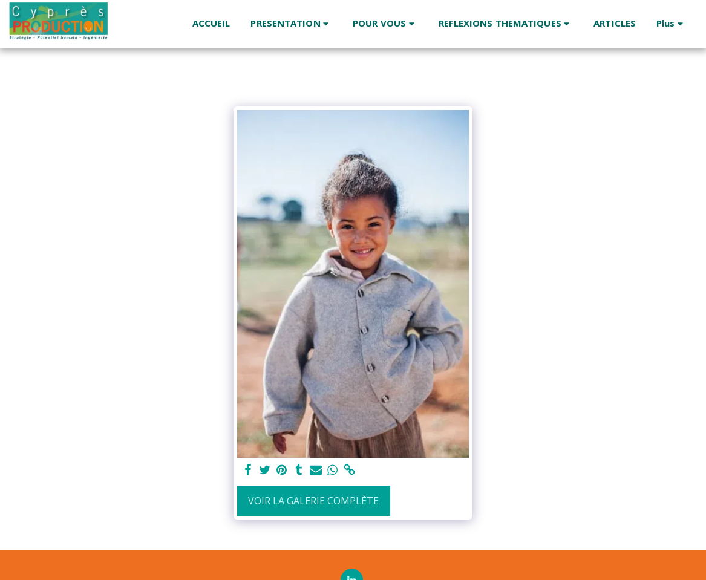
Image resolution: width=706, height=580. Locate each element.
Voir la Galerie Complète (313, 500)
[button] (291, 23)
